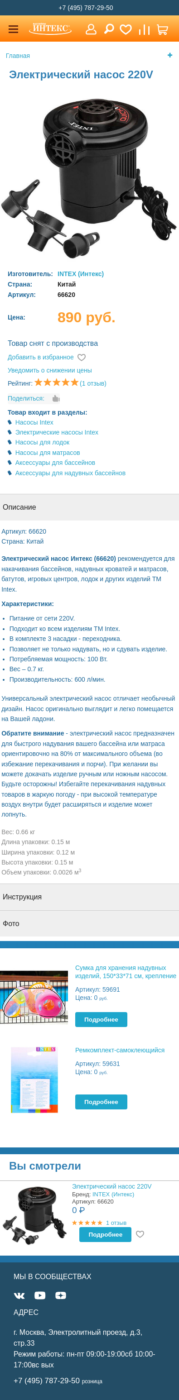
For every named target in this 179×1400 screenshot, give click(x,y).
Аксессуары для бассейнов (55, 462)
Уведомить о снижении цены (50, 370)
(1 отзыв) (93, 383)
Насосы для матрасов (47, 452)
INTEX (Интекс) (81, 273)
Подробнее (101, 1019)
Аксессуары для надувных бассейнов (70, 473)
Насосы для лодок (42, 442)
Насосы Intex (34, 422)
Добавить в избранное (41, 357)
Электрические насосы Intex (56, 432)
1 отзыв (116, 1222)
